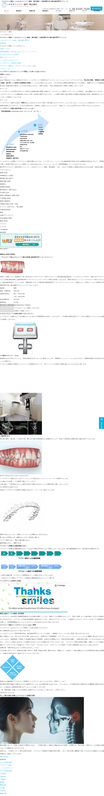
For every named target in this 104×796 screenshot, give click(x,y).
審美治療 (3, 785)
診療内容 (32, 11)
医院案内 (45, 11)
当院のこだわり (5, 49)
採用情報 (97, 11)
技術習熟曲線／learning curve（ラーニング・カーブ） (18, 51)
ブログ (84, 11)
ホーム (6, 11)
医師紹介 (19, 11)
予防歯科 (3, 776)
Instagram (4, 756)
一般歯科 (3, 779)
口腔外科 (3, 790)
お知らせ (72, 11)
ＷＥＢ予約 (101, 423)
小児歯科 (3, 773)
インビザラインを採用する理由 (10, 63)
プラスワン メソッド (7, 69)
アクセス (59, 11)
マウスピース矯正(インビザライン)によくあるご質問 (18, 66)
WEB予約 (96, 8)
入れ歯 (2, 788)
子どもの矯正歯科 (6, 771)
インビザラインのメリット (9, 60)
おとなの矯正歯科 (6, 762)
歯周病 (2, 782)
